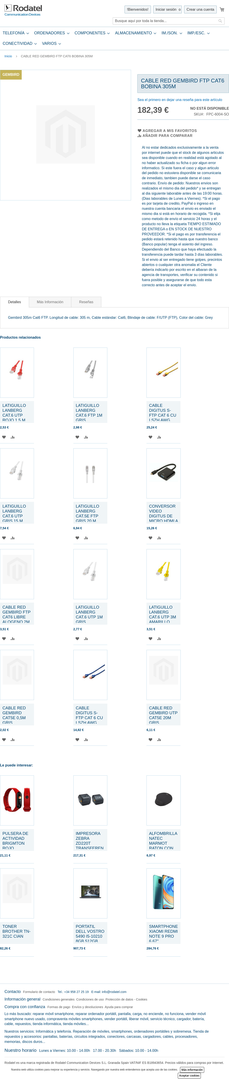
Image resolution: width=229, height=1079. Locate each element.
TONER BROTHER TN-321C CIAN (16, 931)
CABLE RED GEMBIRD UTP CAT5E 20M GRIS (163, 715)
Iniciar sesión (166, 9)
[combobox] (169, 21)
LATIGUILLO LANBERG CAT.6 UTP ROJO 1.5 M (14, 412)
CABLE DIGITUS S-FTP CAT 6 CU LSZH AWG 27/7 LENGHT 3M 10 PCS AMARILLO (162, 420)
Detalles (14, 302)
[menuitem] (14, 33)
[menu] (114, 38)
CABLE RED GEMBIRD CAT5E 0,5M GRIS (14, 715)
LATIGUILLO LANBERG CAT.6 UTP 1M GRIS (89, 614)
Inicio (8, 56)
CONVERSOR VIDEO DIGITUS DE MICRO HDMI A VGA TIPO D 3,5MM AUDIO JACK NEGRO (163, 521)
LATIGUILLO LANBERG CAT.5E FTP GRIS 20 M (87, 513)
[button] (4, 437)
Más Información (50, 302)
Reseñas (86, 302)
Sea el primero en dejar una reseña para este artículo (179, 100)
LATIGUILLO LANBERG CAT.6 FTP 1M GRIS (89, 412)
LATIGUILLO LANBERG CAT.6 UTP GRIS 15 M (14, 513)
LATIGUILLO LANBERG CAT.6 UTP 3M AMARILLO (162, 614)
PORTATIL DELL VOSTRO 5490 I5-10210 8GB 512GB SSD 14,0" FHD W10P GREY (90, 938)
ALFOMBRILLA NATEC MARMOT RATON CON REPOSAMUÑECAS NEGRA (163, 845)
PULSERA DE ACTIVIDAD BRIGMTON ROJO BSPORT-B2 (15, 843)
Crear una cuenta (200, 9)
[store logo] (23, 10)
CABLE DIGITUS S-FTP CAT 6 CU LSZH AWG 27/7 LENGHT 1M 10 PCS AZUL (89, 723)
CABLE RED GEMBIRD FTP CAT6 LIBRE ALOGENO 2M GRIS (16, 617)
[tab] (114, 38)
